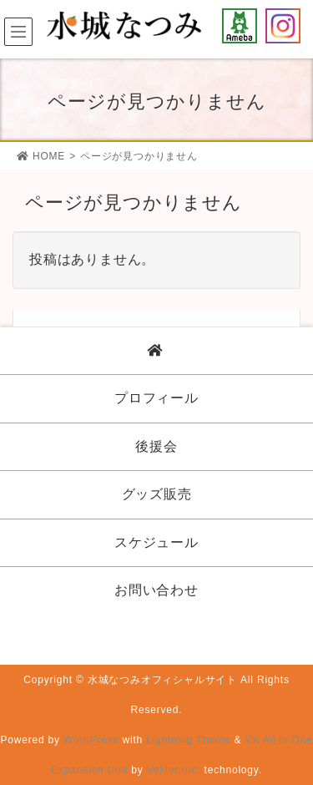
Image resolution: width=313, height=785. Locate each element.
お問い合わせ (156, 590)
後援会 (156, 446)
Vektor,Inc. (174, 770)
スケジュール (156, 542)
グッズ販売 (157, 494)
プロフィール (156, 398)
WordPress (91, 740)
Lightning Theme (188, 740)
